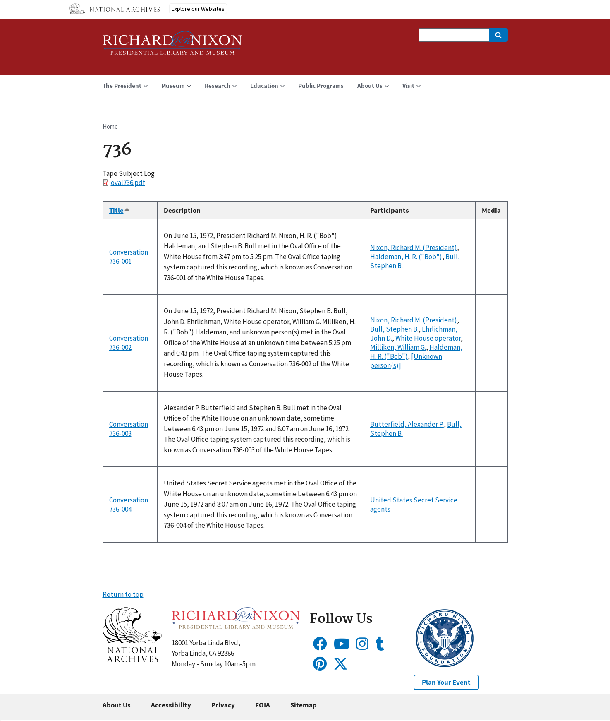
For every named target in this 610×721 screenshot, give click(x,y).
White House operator (428, 338)
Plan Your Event (446, 682)
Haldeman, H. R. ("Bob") (406, 256)
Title (119, 210)
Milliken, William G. (398, 347)
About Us (117, 704)
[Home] (172, 46)
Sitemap (303, 704)
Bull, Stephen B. (394, 329)
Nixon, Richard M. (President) (413, 247)
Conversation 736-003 (128, 429)
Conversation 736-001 (128, 257)
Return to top (123, 594)
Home (110, 126)
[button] (132, 659)
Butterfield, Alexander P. (407, 424)
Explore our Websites (198, 8)
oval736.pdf (128, 182)
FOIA (262, 704)
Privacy (223, 704)
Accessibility (171, 704)
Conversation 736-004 (128, 504)
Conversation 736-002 (128, 343)
